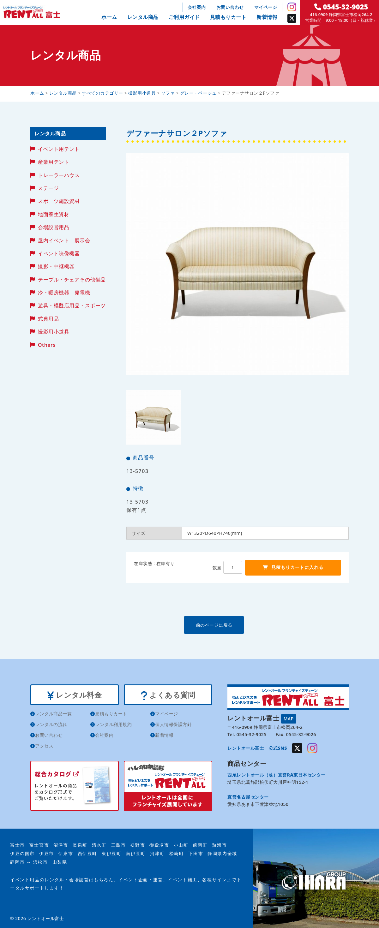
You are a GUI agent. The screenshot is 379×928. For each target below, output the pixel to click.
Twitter (291, 18)
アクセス (44, 747)
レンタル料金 (74, 695)
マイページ (265, 7)
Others (46, 344)
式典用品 (48, 318)
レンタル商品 (143, 17)
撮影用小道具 (53, 331)
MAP (289, 718)
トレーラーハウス (59, 175)
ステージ (48, 188)
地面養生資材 (53, 214)
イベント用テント (59, 148)
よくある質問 (167, 695)
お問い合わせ (230, 7)
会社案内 (197, 7)
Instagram (291, 7)
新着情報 (266, 17)
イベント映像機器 (59, 253)
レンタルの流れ (51, 725)
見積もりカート (228, 17)
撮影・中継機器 (56, 266)
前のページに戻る (237, 625)
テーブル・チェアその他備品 (72, 279)
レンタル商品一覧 (53, 715)
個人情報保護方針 (173, 725)
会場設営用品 (53, 227)
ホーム (109, 17)
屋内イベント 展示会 (64, 240)
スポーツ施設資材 (59, 201)
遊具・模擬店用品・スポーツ (72, 305)
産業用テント (53, 161)
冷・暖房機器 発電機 (64, 292)
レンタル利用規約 (113, 725)
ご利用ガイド (184, 17)
